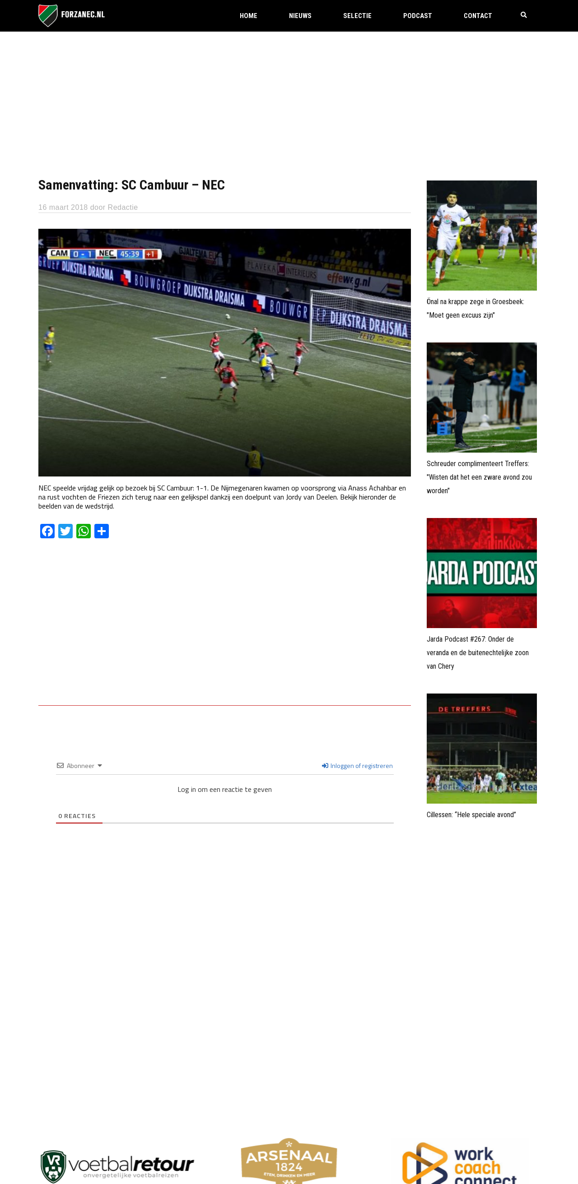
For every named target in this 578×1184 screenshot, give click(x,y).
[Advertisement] (289, 99)
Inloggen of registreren (357, 765)
